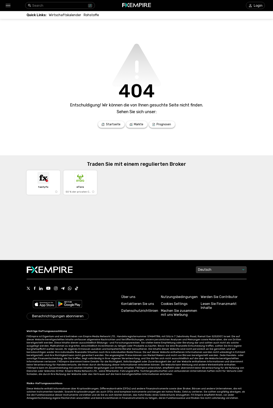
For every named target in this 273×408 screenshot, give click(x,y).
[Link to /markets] (136, 124)
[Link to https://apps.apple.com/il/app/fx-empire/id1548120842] (44, 304)
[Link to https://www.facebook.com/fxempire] (35, 288)
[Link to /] (111, 124)
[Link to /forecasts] (162, 124)
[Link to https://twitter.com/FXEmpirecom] (28, 289)
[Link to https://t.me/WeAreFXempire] (63, 289)
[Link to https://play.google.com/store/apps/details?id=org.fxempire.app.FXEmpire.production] (69, 304)
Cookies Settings (174, 304)
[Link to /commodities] (91, 15)
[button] (7, 5)
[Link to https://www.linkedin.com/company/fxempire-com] (41, 288)
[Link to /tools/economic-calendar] (65, 15)
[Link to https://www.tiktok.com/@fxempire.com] (76, 288)
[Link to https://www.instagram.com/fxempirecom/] (56, 288)
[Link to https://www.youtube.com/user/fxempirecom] (48, 289)
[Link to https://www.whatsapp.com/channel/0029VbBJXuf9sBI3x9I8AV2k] (70, 288)
